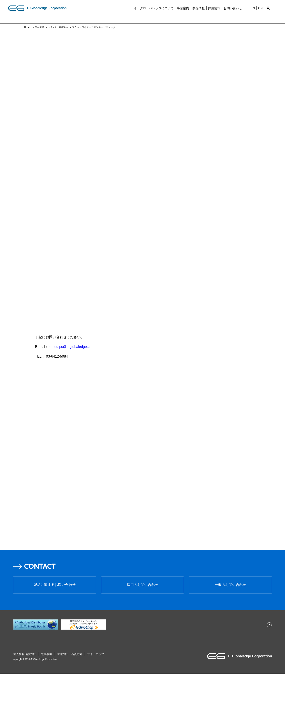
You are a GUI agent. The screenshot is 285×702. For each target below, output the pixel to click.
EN (251, 12)
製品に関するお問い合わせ (54, 613)
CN (259, 12)
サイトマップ (97, 682)
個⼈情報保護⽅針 (24, 682)
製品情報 (197, 12)
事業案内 (182, 12)
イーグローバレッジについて (152, 12)
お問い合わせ (231, 12)
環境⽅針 (62, 682)
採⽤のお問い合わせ (142, 613)
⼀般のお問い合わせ (230, 613)
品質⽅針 (78, 682)
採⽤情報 (213, 12)
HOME (27, 27)
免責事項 (46, 682)
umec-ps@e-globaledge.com (72, 347)
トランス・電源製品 (60, 27)
